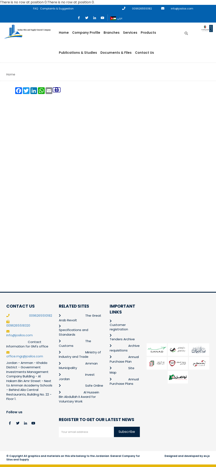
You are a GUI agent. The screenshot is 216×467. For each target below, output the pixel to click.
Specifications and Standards (73, 332)
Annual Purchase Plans (124, 381)
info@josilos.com (182, 8)
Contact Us (144, 52)
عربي (116, 18)
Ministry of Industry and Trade (80, 354)
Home (64, 32)
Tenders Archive (122, 339)
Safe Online (94, 385)
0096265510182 (142, 8)
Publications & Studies (78, 52)
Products (148, 32)
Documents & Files (116, 52)
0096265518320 (18, 325)
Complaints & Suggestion (57, 8)
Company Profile (86, 32)
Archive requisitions (125, 347)
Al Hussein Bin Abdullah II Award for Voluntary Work (79, 397)
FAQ (35, 8)
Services (130, 32)
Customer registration (119, 327)
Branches (112, 32)
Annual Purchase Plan (124, 359)
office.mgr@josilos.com (24, 356)
